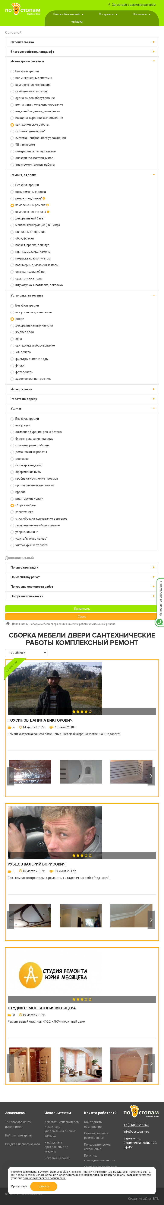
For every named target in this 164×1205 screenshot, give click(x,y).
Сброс (82, 616)
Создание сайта (139, 1198)
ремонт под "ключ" (27, 198)
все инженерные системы (31, 78)
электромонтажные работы (32, 164)
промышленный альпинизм (32, 485)
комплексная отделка (29, 212)
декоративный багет (27, 218)
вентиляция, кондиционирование (36, 104)
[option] (30, 776)
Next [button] (151, 776)
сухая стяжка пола (26, 278)
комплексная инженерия (30, 85)
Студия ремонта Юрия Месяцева (42, 1008)
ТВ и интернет (22, 144)
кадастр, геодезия (25, 465)
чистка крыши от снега (28, 545)
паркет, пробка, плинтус (29, 245)
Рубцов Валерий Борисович (37, 864)
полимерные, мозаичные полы (34, 265)
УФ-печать (20, 352)
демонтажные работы (28, 452)
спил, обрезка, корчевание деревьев (38, 518)
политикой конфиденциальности (111, 1174)
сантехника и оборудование (32, 345)
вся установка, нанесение (31, 312)
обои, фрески (22, 238)
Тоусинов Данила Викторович (40, 720)
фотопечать (21, 372)
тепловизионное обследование (35, 525)
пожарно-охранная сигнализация (36, 118)
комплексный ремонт (29, 205)
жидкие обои (22, 332)
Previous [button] (10, 776)
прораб (18, 492)
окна (16, 339)
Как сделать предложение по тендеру (56, 1147)
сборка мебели (23, 505)
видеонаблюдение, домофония (35, 111)
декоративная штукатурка (31, 325)
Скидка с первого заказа (22, 1144)
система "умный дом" (27, 131)
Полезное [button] (142, 14)
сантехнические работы (29, 124)
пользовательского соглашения (44, 1178)
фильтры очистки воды (29, 359)
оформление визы (25, 472)
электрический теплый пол (31, 158)
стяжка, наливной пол (28, 272)
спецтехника (21, 512)
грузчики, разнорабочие (30, 445)
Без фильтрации (24, 71)
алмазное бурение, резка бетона (36, 432)
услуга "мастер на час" (28, 538)
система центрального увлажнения (38, 138)
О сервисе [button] (108, 14)
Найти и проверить (18, 1135)
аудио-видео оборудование (32, 98)
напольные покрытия (27, 232)
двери (17, 319)
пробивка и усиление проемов (34, 478)
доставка (19, 459)
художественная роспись (30, 379)
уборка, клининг (24, 532)
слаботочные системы (28, 91)
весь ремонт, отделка (28, 192)
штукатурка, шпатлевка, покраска (36, 285)
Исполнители (20, 624)
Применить (82, 608)
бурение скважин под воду (31, 439)
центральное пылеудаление (33, 151)
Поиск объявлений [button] (68, 14)
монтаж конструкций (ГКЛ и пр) (35, 225)
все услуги (20, 425)
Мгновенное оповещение (159, 582)
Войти (78, 21)
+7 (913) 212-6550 (136, 1125)
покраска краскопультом (30, 258)
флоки (17, 365)
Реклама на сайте (57, 1158)
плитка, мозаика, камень (30, 252)
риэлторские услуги (26, 498)
